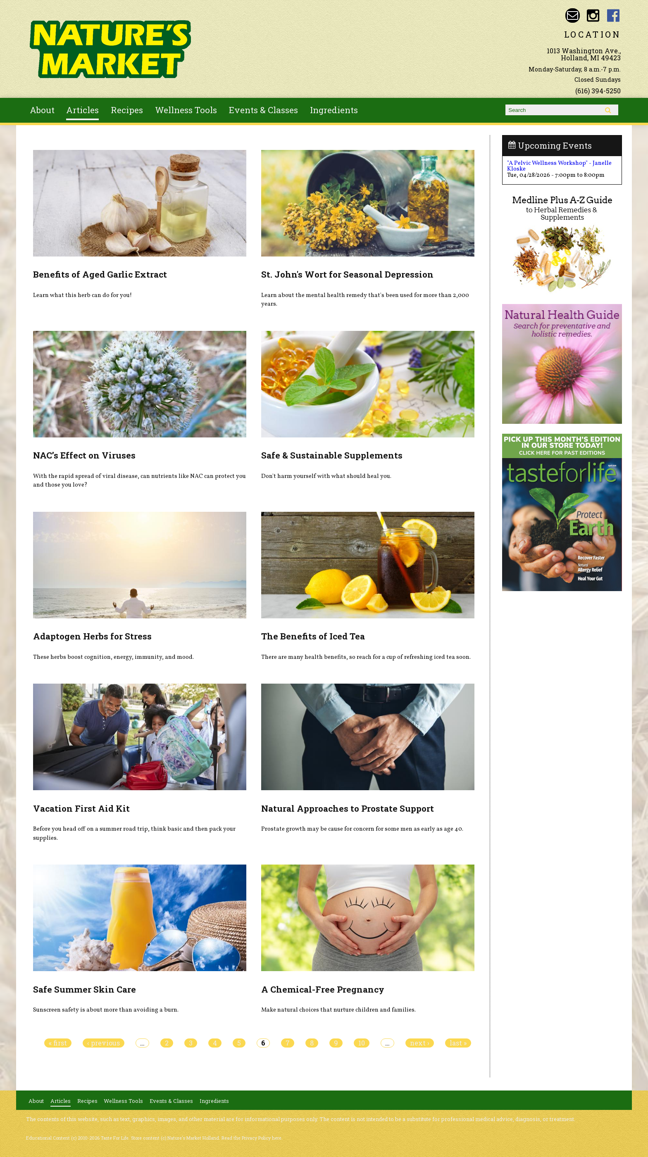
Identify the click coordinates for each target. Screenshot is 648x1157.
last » (458, 1043)
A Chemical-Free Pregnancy (322, 989)
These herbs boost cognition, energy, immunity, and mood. (113, 657)
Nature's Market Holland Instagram (593, 15)
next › (419, 1043)
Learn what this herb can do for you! (82, 295)
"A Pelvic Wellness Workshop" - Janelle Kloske (559, 166)
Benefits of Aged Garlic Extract (100, 274)
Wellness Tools (186, 110)
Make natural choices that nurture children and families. (338, 1010)
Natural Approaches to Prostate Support (347, 808)
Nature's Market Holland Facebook (613, 15)
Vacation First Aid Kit (81, 808)
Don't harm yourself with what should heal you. (326, 476)
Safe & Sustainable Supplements (332, 455)
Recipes (127, 110)
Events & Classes (263, 110)
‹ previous (103, 1043)
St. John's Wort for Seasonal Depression (347, 274)
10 (361, 1043)
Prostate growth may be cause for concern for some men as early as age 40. (362, 829)
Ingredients (334, 110)
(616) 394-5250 (598, 90)
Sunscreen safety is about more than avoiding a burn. (106, 1010)
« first (58, 1043)
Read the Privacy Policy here (251, 1138)
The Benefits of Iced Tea (313, 636)
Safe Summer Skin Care (84, 989)
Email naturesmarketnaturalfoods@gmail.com (572, 15)
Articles (82, 110)
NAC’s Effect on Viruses (84, 455)
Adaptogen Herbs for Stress (92, 636)
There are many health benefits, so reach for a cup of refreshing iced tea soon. (366, 657)
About (42, 110)
